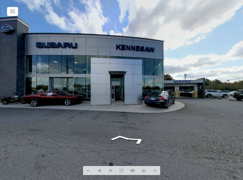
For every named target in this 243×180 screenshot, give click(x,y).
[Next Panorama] (154, 170)
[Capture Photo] (143, 170)
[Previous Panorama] (88, 170)
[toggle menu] (12, 11)
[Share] (99, 170)
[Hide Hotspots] (132, 170)
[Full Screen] (121, 170)
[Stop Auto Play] (110, 170)
